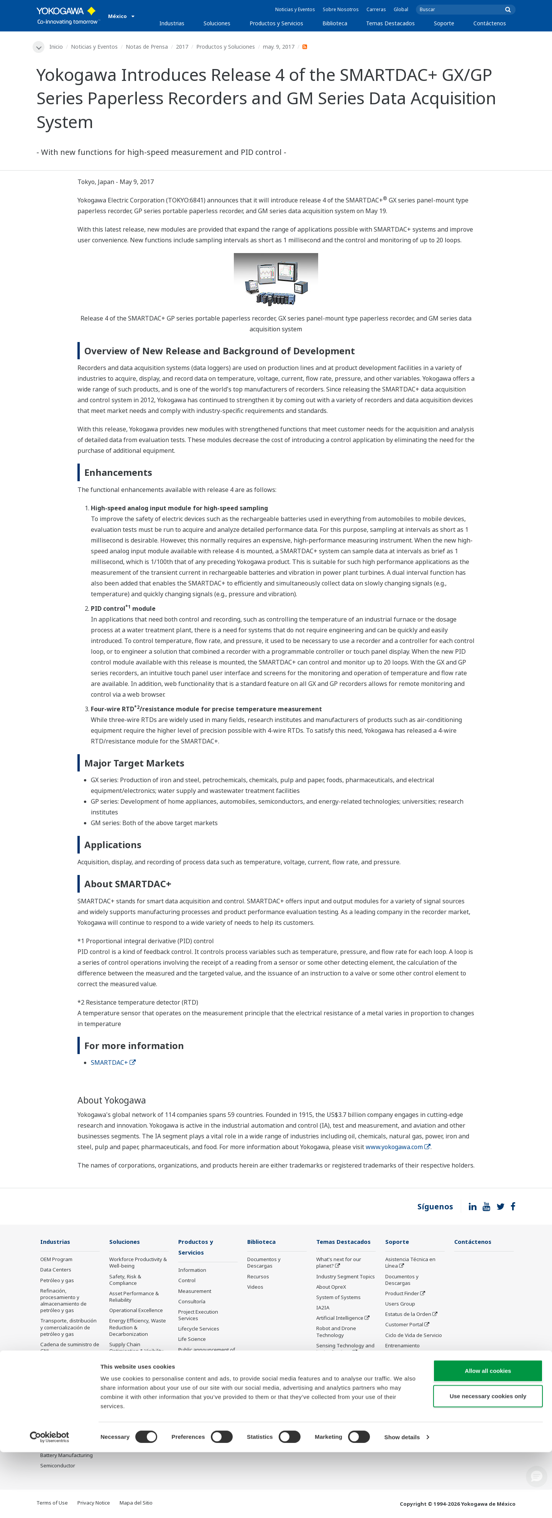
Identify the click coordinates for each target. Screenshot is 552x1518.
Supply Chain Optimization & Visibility (136, 1348)
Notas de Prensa (147, 46)
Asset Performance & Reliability (134, 1297)
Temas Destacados (390, 23)
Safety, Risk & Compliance (125, 1280)
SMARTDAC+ (113, 1063)
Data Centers (55, 1270)
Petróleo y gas (57, 1280)
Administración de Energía (130, 1405)
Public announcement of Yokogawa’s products (206, 1353)
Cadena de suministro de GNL (69, 1348)
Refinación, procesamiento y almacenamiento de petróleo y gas (63, 1301)
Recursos (258, 1276)
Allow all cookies (488, 1436)
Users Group (400, 1304)
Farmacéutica (55, 1403)
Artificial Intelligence (339, 1318)
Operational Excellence (136, 1310)
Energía (49, 1372)
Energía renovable (62, 1382)
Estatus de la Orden (408, 1314)
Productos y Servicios (276, 23)
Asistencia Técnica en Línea (410, 1263)
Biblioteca (334, 23)
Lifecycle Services (198, 1329)
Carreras (376, 9)
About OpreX (331, 1287)
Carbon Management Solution (134, 1388)
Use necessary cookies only (488, 1462)
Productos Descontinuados (197, 1370)
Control (187, 1281)
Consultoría (191, 1302)
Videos (255, 1287)
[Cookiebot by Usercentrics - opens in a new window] (49, 1503)
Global (401, 9)
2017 (182, 46)
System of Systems (338, 1297)
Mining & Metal (57, 1393)
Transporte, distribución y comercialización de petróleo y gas (68, 1328)
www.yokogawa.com (398, 1147)
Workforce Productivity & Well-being (138, 1263)
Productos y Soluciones (226, 46)
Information (192, 1271)
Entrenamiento (402, 1345)
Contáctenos (489, 23)
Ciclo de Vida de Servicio (413, 1335)
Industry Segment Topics (345, 1276)
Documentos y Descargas (264, 1263)
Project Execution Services (198, 1315)
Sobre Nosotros (341, 9)
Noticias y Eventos (295, 9)
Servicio (394, 1356)
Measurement (194, 1291)
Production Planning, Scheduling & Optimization (133, 1368)
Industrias (171, 23)
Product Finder (402, 1293)
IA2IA (322, 1308)
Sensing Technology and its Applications (345, 1349)
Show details (402, 1503)
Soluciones (217, 23)
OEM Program (56, 1260)
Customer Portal (404, 1325)
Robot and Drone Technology (336, 1332)
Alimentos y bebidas (63, 1413)
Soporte (444, 23)
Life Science (192, 1340)
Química (49, 1361)
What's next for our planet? (338, 1263)
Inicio (56, 46)
